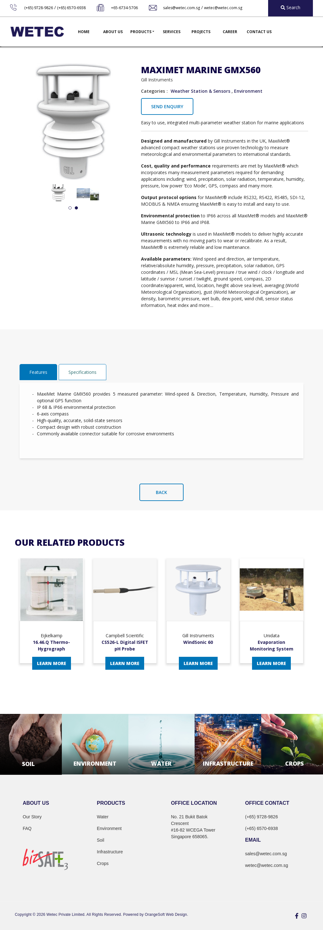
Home (84, 31)
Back (161, 492)
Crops (103, 863)
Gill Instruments (157, 80)
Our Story (32, 816)
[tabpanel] (58, 193)
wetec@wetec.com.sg (223, 7)
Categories (153, 91)
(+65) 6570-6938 (71, 7)
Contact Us (259, 31)
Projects (200, 31)
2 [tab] (76, 208)
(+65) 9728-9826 (38, 7)
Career (230, 31)
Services (171, 31)
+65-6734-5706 (124, 7)
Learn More (51, 663)
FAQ (27, 828)
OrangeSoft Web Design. (166, 914)
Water (103, 816)
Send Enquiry (167, 106)
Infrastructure (110, 851)
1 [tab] (70, 208)
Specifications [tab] (82, 372)
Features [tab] (38, 372)
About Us (113, 31)
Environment (248, 91)
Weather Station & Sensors (200, 91)
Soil (100, 840)
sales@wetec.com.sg (181, 7)
